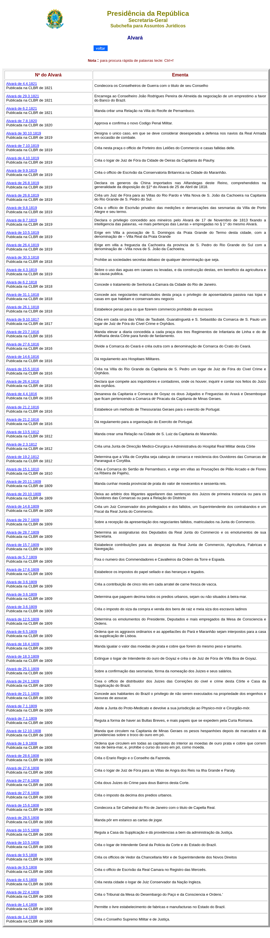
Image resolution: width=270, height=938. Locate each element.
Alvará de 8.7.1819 (21, 220)
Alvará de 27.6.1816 (22, 344)
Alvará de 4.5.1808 (21, 880)
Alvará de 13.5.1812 (22, 432)
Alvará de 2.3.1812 (21, 444)
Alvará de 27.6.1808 (22, 768)
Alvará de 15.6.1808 (22, 805)
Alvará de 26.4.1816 (22, 381)
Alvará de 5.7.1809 (21, 557)
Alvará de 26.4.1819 (22, 245)
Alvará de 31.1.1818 (22, 294)
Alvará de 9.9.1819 (21, 170)
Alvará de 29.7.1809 (22, 520)
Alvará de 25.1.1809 (22, 669)
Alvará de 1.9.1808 (21, 743)
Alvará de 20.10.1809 (23, 494)
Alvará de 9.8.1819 (21, 208)
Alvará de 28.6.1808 (22, 756)
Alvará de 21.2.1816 (22, 407)
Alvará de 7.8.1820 (21, 121)
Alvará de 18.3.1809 (22, 656)
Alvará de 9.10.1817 (22, 319)
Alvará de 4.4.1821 (21, 84)
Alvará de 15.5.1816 (22, 369)
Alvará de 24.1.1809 (22, 681)
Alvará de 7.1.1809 (21, 706)
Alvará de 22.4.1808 (22, 892)
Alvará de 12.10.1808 (23, 731)
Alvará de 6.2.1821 (21, 108)
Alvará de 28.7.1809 (22, 532)
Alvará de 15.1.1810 (22, 469)
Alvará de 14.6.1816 (22, 356)
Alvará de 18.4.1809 (22, 644)
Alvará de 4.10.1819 (22, 158)
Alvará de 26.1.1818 (22, 307)
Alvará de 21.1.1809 (22, 694)
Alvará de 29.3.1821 (22, 96)
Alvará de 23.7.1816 (22, 332)
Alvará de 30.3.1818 (22, 257)
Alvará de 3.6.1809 (21, 582)
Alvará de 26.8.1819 (22, 183)
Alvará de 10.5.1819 (22, 232)
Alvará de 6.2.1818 (21, 282)
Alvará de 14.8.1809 (22, 506)
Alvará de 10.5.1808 (22, 830)
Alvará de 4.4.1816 (21, 394)
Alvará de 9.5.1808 (21, 855)
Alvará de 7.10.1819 (22, 146)
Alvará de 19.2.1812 (22, 457)
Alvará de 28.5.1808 (22, 818)
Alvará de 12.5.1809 (22, 619)
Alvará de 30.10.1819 (23, 133)
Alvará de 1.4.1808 (21, 904)
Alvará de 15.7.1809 (22, 545)
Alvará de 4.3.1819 (21, 270)
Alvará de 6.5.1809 (21, 631)
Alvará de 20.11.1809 (23, 481)
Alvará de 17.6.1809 (22, 569)
